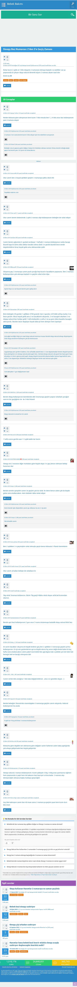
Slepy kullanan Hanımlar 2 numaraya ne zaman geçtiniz (34, 889)
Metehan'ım (43, 927)
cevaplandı (33, 113)
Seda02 (40, 892)
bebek (16, 80)
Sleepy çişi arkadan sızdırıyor (22, 925)
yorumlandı (33, 131)
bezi (11, 80)
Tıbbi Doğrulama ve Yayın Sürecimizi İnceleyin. (44, 874)
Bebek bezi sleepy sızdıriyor (22, 907)
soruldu (54, 65)
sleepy (6, 80)
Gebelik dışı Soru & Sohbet (9, 967)
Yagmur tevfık (43, 909)
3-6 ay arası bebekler (25, 927)
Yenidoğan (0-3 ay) (16, 65)
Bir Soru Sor (35, 14)
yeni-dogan (23, 80)
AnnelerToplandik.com (68, 967)
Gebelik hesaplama (25, 967)
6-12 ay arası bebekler (24, 909)
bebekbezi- (13, 914)
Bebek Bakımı (15, 3)
